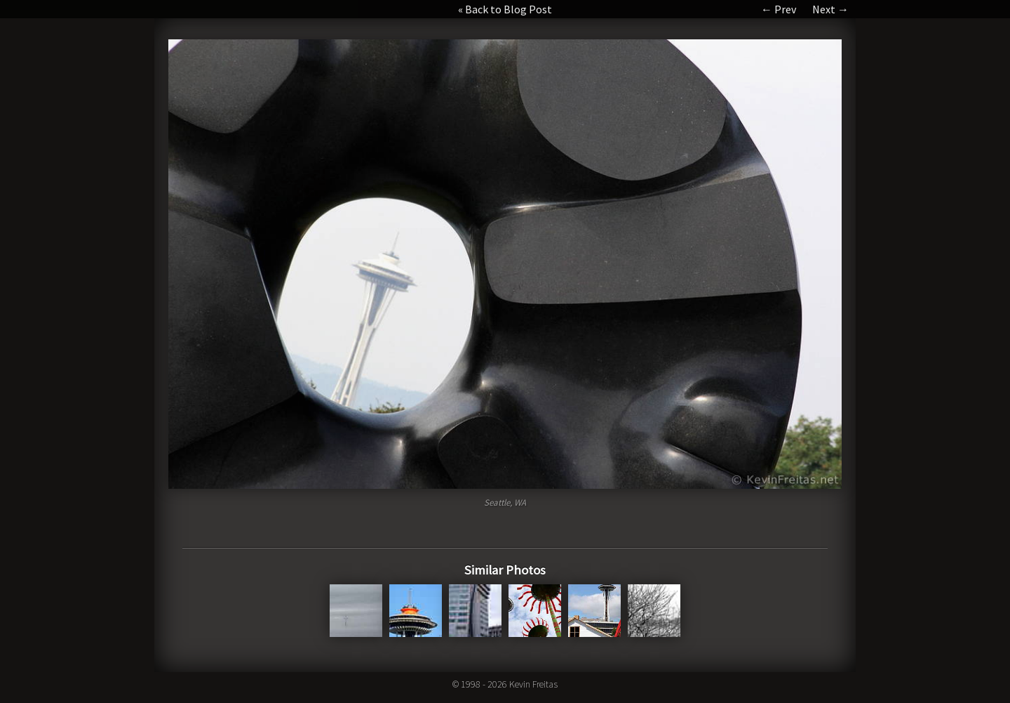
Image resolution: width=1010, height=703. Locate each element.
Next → (830, 9)
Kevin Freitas (533, 684)
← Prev (778, 9)
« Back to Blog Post (505, 9)
